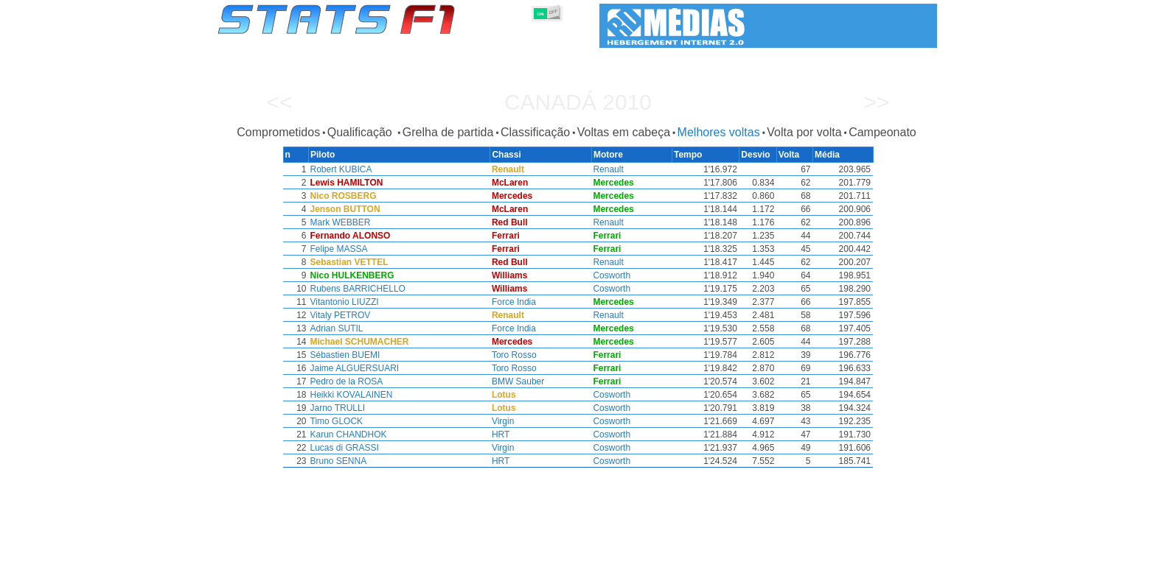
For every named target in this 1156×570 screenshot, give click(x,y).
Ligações (816, 556)
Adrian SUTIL (335, 328)
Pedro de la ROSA (345, 381)
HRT (502, 434)
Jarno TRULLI (336, 408)
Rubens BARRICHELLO (356, 289)
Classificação (535, 132)
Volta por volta (804, 132)
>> (876, 102)
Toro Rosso (515, 355)
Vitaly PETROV (339, 315)
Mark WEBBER (339, 222)
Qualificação (361, 132)
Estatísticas (266, 556)
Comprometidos (278, 132)
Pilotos (473, 556)
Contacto (910, 556)
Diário (770, 556)
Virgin (504, 421)
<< (279, 102)
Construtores (529, 556)
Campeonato (882, 132)
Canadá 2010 (578, 102)
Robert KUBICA (340, 169)
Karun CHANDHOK (347, 434)
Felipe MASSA (337, 249)
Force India (515, 302)
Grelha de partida (448, 132)
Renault (610, 169)
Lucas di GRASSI (343, 448)
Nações (676, 556)
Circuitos (725, 556)
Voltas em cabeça (623, 132)
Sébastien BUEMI (344, 355)
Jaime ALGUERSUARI (353, 368)
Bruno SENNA (337, 461)
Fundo (863, 556)
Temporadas (331, 556)
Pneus (633, 556)
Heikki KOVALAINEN (350, 395)
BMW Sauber (519, 381)
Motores (588, 556)
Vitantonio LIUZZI (343, 302)
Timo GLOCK (335, 421)
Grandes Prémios (407, 556)
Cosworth (614, 275)
